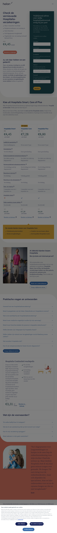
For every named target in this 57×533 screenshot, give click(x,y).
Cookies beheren (28, 529)
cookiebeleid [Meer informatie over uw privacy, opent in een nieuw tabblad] (20, 519)
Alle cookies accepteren (37, 524)
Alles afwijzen (21, 524)
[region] (28, 519)
